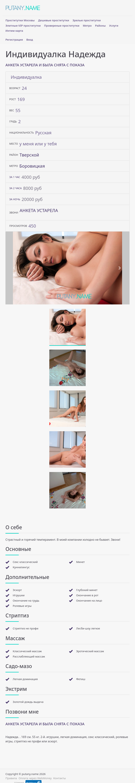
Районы (100, 25)
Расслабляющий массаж (29, 656)
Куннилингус (21, 567)
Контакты (59, 778)
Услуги (113, 25)
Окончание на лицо (89, 600)
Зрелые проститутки (87, 20)
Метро (87, 25)
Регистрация (14, 39)
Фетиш (80, 679)
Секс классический (25, 562)
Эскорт (17, 590)
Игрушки (19, 595)
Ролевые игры (22, 606)
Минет (80, 562)
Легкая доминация (25, 679)
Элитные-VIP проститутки (23, 25)
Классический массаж (27, 651)
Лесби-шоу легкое (88, 628)
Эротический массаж (90, 651)
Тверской (29, 155)
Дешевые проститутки (53, 20)
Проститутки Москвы (20, 20)
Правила (11, 778)
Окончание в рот (87, 595)
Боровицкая (32, 166)
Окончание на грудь (26, 600)
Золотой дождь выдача (28, 702)
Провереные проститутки (62, 25)
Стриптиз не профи (25, 628)
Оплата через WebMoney (35, 778)
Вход (29, 39)
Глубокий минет (87, 590)
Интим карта (14, 30)
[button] (14, 268)
